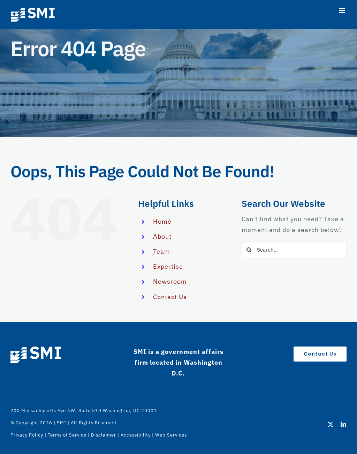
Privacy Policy (26, 435)
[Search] (249, 249)
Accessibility (136, 435)
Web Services (171, 435)
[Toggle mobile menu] (343, 10)
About (162, 236)
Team (161, 251)
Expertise (168, 266)
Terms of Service (67, 435)
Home (162, 221)
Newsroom (170, 281)
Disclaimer (103, 435)
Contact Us (170, 297)
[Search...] (294, 249)
